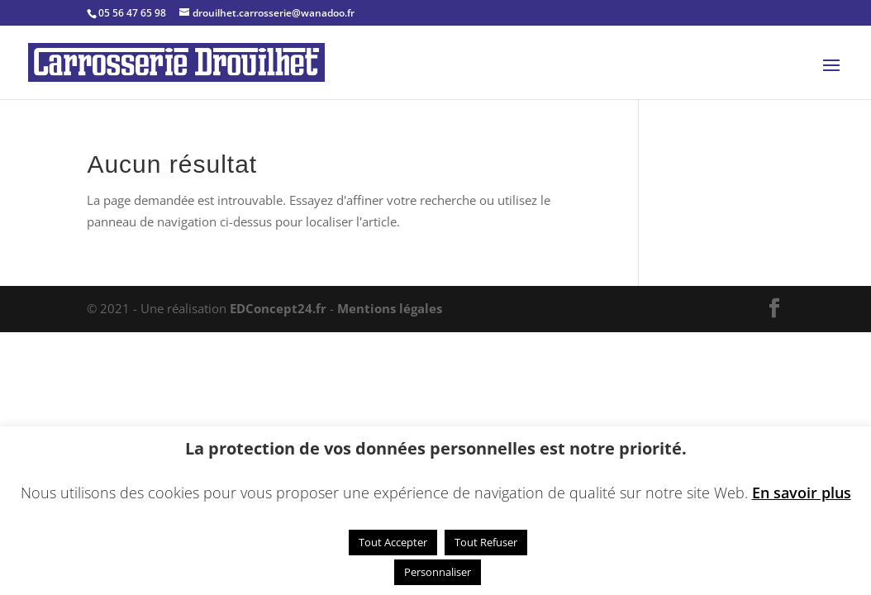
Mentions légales (389, 308)
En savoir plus (801, 492)
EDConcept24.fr (280, 308)
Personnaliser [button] (437, 571)
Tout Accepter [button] (393, 542)
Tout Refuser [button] (486, 542)
